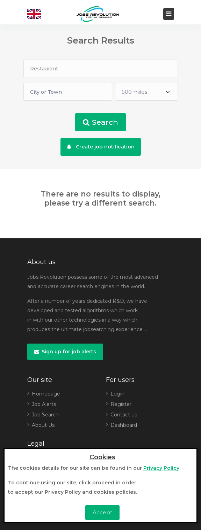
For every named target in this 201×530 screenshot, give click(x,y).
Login (117, 394)
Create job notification (101, 147)
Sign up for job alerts (65, 351)
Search (100, 122)
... (145, 329)
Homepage (46, 394)
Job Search (45, 415)
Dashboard (123, 425)
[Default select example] (146, 92)
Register (120, 404)
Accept (102, 512)
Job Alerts (44, 404)
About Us (43, 425)
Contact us (123, 415)
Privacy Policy (161, 468)
